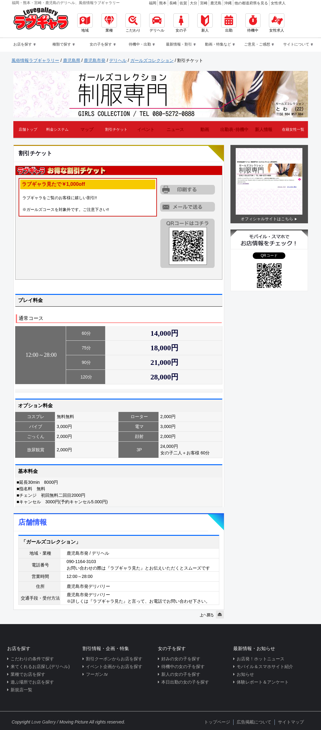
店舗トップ (28, 129)
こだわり (133, 23)
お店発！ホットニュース (260, 658)
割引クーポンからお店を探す (114, 658)
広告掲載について (254, 721)
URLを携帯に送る (188, 207)
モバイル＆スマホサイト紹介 (265, 666)
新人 (205, 23)
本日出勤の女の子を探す (185, 682)
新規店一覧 (21, 689)
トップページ (217, 721)
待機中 (253, 23)
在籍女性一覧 (293, 129)
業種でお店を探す (28, 674)
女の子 (181, 23)
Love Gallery (43, 721)
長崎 (173, 3)
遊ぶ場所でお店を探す (32, 682)
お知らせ (245, 674)
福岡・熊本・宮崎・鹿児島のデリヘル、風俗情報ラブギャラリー (66, 3)
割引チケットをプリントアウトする (188, 190)
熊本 (163, 3)
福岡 (152, 3)
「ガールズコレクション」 (51, 541)
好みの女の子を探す (180, 658)
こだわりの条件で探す (32, 658)
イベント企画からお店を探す (114, 666)
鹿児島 (215, 3)
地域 (85, 23)
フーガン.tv (97, 674)
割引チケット (116, 129)
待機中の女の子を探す (183, 666)
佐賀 (183, 3)
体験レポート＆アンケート (263, 682)
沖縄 (228, 3)
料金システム (57, 129)
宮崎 (203, 3)
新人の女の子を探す (180, 674)
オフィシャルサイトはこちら (267, 218)
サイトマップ (291, 721)
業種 (109, 23)
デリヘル (157, 23)
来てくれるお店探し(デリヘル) (40, 666)
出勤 (229, 23)
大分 (193, 3)
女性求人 (278, 3)
